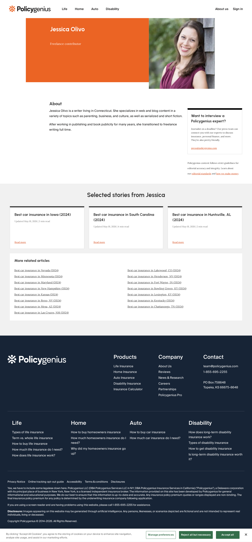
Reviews (164, 372)
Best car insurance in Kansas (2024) (36, 294)
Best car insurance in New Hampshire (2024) (41, 288)
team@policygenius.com (220, 366)
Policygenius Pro (170, 395)
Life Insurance (123, 366)
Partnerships (167, 389)
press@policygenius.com (204, 148)
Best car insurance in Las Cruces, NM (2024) (41, 312)
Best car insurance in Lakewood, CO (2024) (154, 270)
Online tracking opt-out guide (46, 482)
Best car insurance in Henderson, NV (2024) (155, 276)
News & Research (171, 378)
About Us (164, 366)
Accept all (227, 536)
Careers (164, 383)
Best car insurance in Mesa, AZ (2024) (37, 306)
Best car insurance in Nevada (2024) (36, 270)
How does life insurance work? (33, 455)
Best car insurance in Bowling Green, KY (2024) (157, 288)
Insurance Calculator (128, 389)
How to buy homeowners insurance (96, 432)
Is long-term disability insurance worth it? (215, 457)
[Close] (246, 535)
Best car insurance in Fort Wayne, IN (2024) (154, 282)
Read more (20, 242)
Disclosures (118, 482)
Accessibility (74, 482)
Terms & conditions (96, 482)
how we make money (227, 173)
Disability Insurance (127, 383)
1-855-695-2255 (215, 372)
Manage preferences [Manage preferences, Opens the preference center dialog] (161, 536)
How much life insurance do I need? (37, 449)
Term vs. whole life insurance (32, 438)
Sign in (238, 9)
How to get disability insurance (210, 448)
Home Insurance (125, 372)
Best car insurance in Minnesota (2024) (38, 276)
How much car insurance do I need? (155, 438)
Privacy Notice (16, 482)
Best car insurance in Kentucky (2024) (151, 300)
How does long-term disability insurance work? (210, 435)
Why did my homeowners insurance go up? (98, 451)
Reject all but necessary (196, 536)
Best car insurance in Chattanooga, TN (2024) (155, 306)
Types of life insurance (28, 432)
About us (221, 9)
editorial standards (201, 173)
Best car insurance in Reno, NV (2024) (37, 300)
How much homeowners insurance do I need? (98, 440)
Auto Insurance (124, 378)
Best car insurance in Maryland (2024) (37, 282)
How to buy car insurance (147, 432)
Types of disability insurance (208, 443)
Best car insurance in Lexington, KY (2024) (154, 294)
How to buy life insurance (30, 444)
